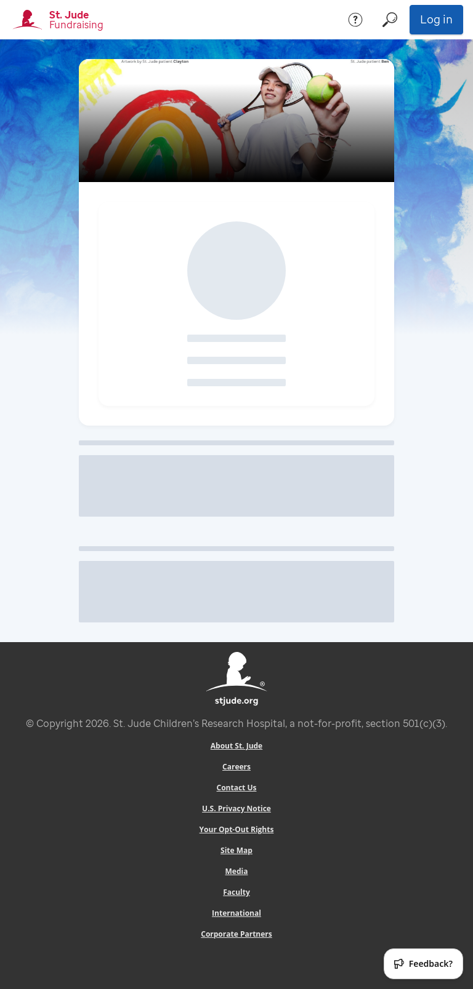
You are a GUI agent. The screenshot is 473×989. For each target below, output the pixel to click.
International (236, 913)
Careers (236, 766)
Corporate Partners (236, 934)
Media (236, 871)
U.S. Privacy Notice (236, 808)
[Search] (390, 19)
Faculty (236, 892)
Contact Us (237, 787)
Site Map (236, 850)
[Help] (355, 19)
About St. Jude (236, 746)
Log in (436, 19)
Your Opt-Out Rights (237, 829)
